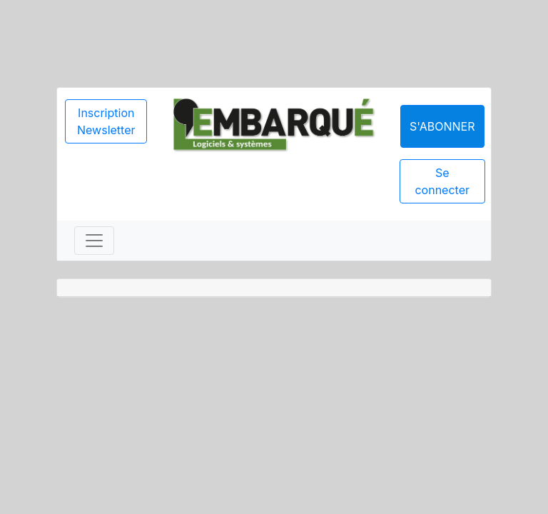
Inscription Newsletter (106, 121)
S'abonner (442, 126)
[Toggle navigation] (94, 240)
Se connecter (442, 181)
